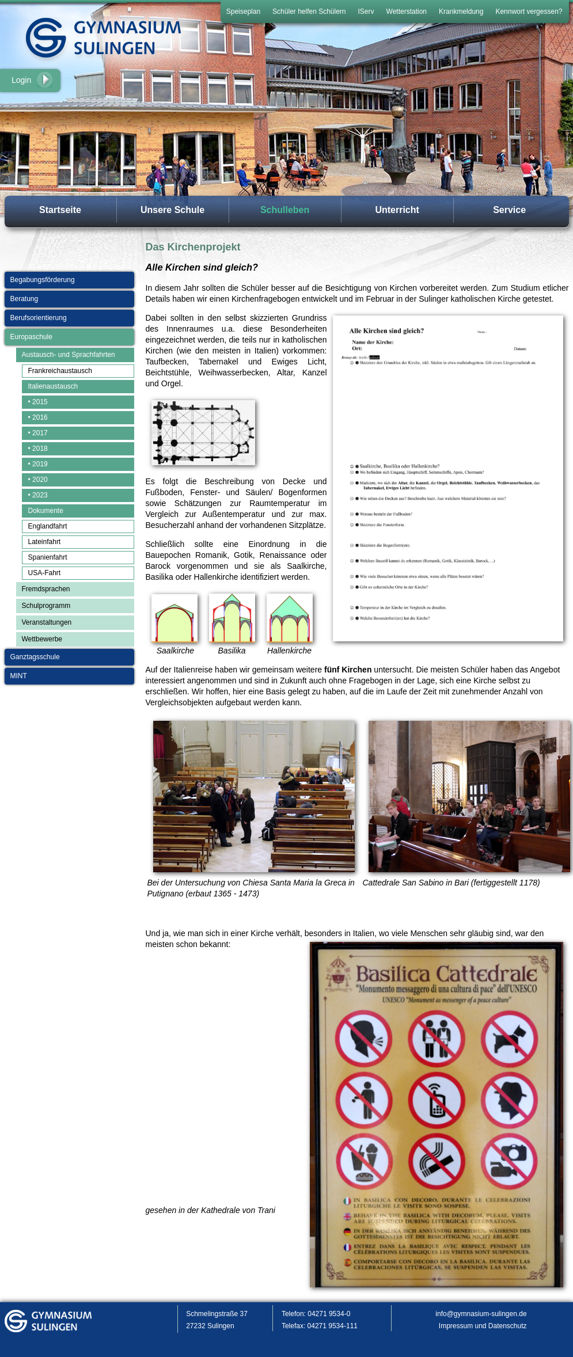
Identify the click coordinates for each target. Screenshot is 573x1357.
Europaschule (31, 337)
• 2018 (38, 448)
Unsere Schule (172, 210)
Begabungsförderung (42, 280)
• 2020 (38, 480)
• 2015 (38, 402)
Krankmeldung (461, 11)
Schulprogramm (46, 606)
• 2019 (38, 464)
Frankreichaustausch (60, 371)
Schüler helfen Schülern (309, 11)
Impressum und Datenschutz (483, 1326)
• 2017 (38, 433)
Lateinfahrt (44, 542)
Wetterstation (406, 11)
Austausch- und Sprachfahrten (68, 355)
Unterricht (397, 210)
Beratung (24, 299)
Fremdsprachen (46, 589)
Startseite (60, 210)
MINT (18, 676)
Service (509, 210)
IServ (366, 11)
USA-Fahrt (44, 573)
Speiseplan (243, 11)
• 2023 (38, 495)
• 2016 (38, 417)
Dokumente (45, 511)
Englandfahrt (47, 526)
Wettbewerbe (42, 639)
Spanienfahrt (47, 557)
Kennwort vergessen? (528, 11)
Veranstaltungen (47, 622)
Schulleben (284, 210)
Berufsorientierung (38, 318)
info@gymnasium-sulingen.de (480, 1314)
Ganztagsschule (35, 657)
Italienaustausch (53, 386)
